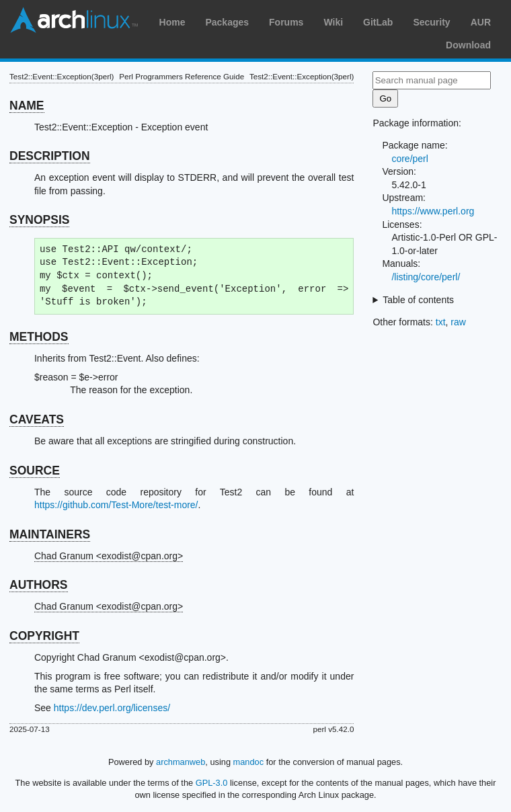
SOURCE (34, 470)
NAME (26, 105)
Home (172, 22)
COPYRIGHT (44, 636)
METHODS (39, 336)
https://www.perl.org (432, 211)
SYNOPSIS (39, 220)
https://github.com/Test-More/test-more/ (116, 504)
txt (441, 322)
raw (458, 322)
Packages (227, 22)
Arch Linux (74, 20)
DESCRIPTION (49, 156)
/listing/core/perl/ (425, 277)
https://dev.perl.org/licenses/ (112, 707)
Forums (286, 22)
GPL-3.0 (212, 783)
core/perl (409, 158)
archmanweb (180, 762)
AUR (481, 22)
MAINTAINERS (49, 534)
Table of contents (418, 299)
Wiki (333, 22)
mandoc (248, 762)
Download (468, 45)
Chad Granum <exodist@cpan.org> (108, 556)
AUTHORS (38, 585)
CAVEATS (36, 419)
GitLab (378, 22)
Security (431, 22)
